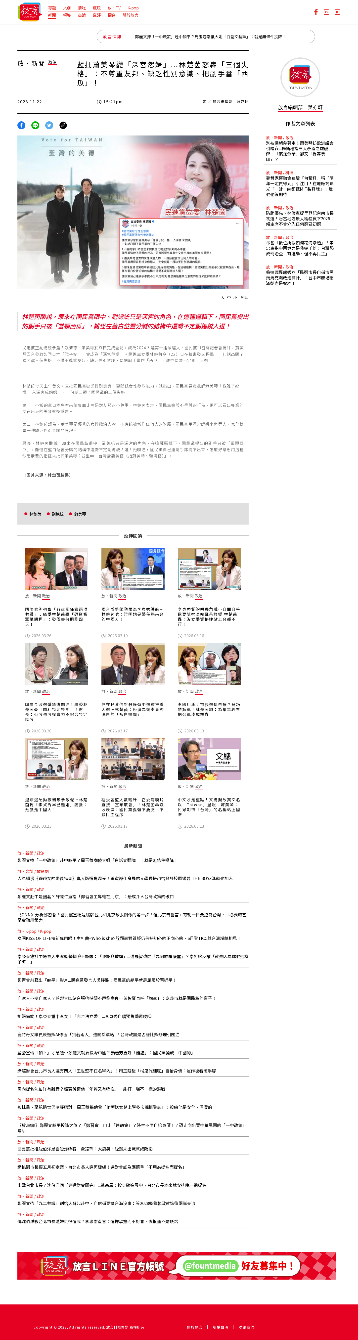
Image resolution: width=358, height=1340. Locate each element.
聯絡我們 (247, 1327)
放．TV (114, 8)
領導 (67, 15)
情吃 (82, 8)
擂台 (112, 15)
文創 (67, 8)
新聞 (52, 15)
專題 (52, 8)
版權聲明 (221, 1327)
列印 (245, 297)
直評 (97, 15)
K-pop (133, 8)
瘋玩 (97, 8)
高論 (82, 15)
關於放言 (130, 15)
